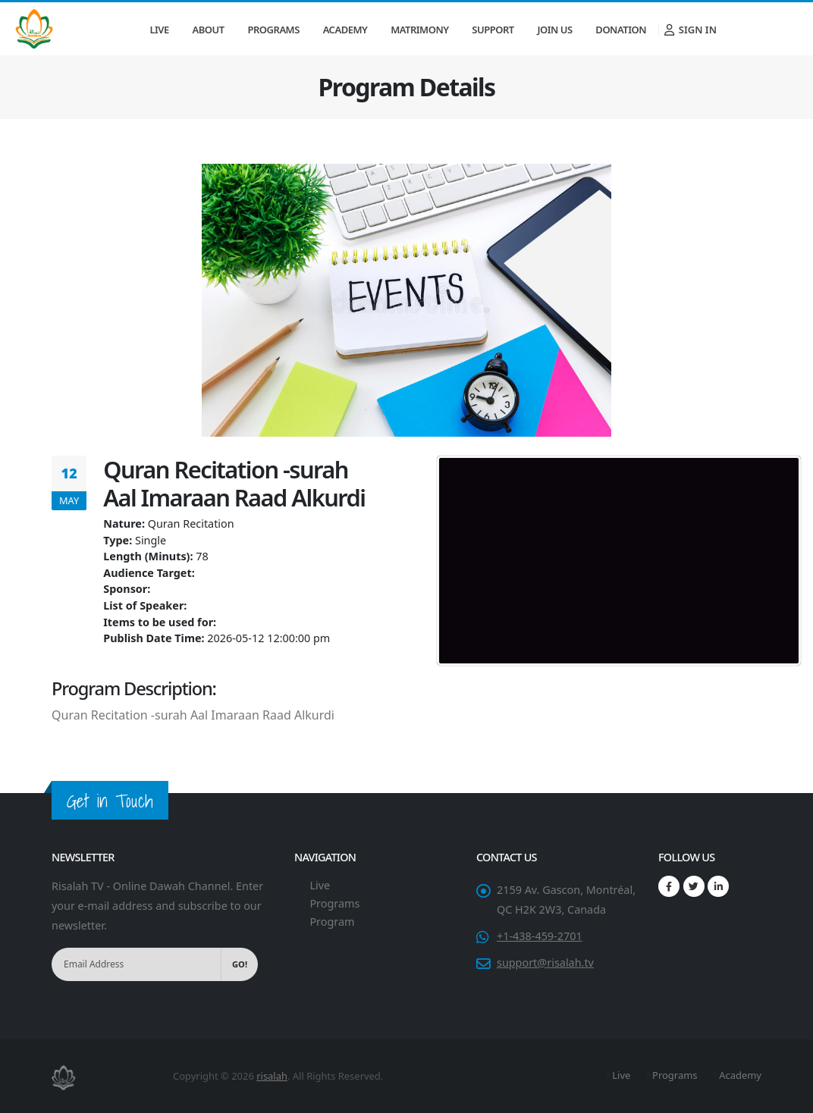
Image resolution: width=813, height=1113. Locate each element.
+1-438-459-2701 (539, 936)
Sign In (690, 29)
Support (492, 29)
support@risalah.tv (545, 962)
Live (158, 29)
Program (331, 921)
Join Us (554, 29)
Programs (274, 29)
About (208, 29)
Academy (345, 29)
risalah (271, 1076)
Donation (620, 29)
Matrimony (419, 29)
